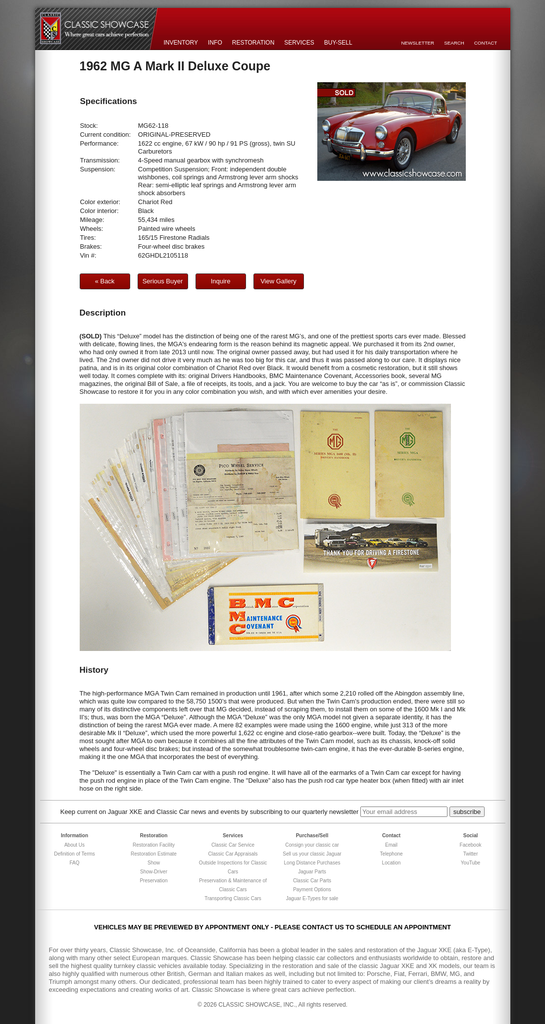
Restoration (253, 42)
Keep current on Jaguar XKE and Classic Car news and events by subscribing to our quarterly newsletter (209, 811)
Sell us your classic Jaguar (312, 854)
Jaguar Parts (312, 871)
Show (154, 862)
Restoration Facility (154, 845)
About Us (74, 845)
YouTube (470, 862)
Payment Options (312, 889)
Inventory (181, 42)
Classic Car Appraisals (232, 854)
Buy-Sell (338, 42)
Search (454, 43)
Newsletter (418, 43)
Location (391, 862)
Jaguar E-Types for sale (312, 898)
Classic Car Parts (312, 880)
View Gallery (278, 281)
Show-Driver (153, 871)
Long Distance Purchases (312, 862)
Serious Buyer (163, 281)
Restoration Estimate (154, 854)
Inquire (221, 281)
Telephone (391, 854)
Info (215, 42)
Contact (485, 43)
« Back (105, 281)
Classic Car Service (232, 845)
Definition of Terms (74, 854)
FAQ (74, 862)
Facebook (471, 845)
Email (391, 845)
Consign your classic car (312, 845)
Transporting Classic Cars (232, 898)
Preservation (153, 880)
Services (299, 42)
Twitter (470, 854)
